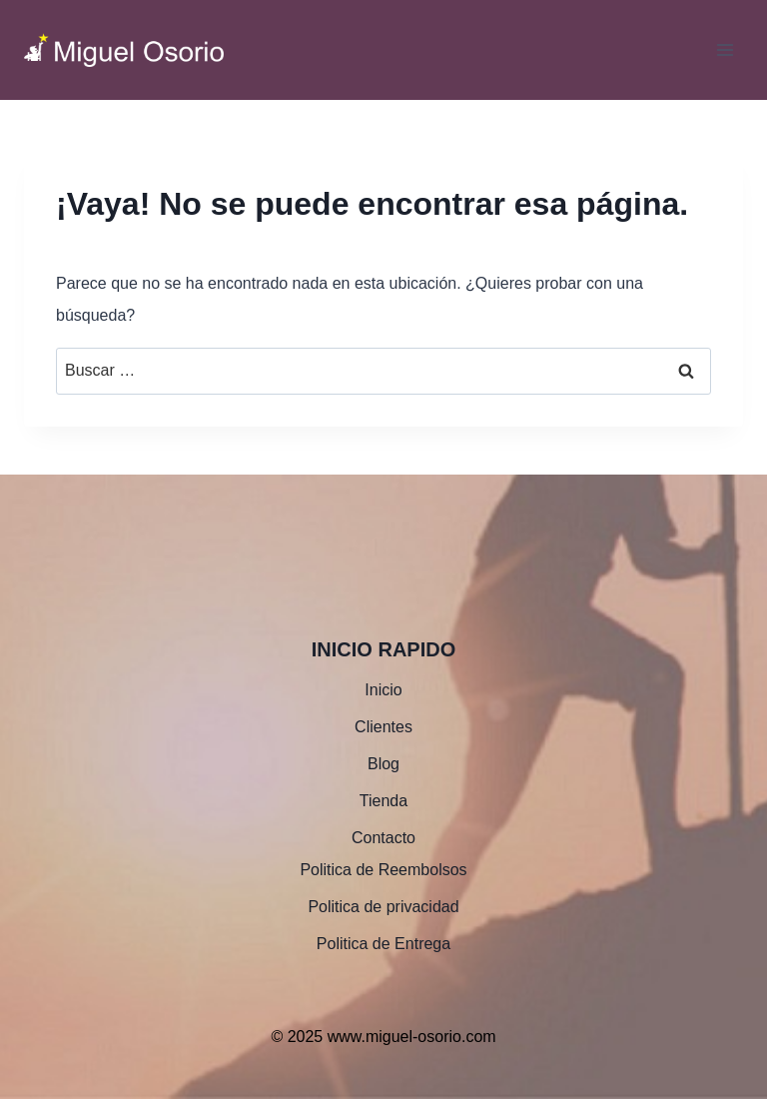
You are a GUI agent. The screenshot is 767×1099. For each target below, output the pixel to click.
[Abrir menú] (724, 49)
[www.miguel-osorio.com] (124, 50)
